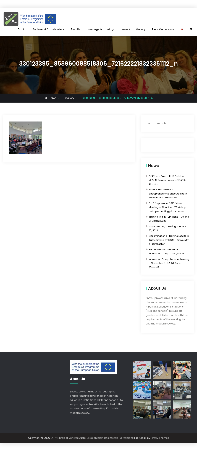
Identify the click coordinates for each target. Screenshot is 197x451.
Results (76, 29)
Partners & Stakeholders (48, 29)
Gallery (140, 29)
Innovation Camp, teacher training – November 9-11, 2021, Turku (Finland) (169, 263)
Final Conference (163, 29)
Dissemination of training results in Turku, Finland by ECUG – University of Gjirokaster (169, 240)
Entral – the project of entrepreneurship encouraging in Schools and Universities (168, 193)
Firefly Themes (160, 438)
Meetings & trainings (101, 29)
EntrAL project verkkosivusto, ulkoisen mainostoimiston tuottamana (92, 438)
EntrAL (22, 29)
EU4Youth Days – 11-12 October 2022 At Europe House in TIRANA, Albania (167, 180)
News (125, 29)
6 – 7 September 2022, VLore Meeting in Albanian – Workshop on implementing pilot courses (167, 207)
